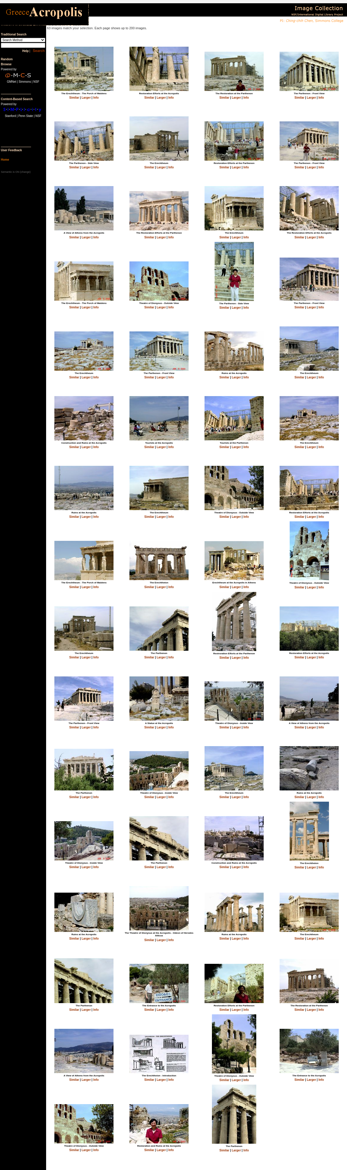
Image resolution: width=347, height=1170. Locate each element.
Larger (86, 97)
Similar (74, 97)
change (25, 171)
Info (95, 97)
